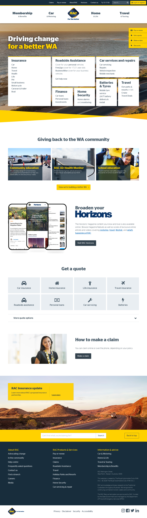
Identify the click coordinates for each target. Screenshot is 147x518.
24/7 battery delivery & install (105, 99)
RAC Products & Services (65, 450)
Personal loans (61, 99)
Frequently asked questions (20, 466)
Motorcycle (16, 86)
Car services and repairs (117, 60)
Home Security (84, 93)
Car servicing (105, 65)
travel (112, 230)
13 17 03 (105, 2)
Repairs (103, 68)
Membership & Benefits (108, 466)
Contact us (94, 2)
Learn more (56, 395)
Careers (11, 479)
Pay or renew (61, 2)
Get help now (61, 79)
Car (13, 65)
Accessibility (87, 511)
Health (14, 74)
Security (76, 511)
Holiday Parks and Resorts (64, 475)
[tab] (22, 15)
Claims (51, 2)
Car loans (59, 96)
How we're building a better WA (73, 187)
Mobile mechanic (107, 74)
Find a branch (14, 475)
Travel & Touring (105, 462)
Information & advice (108, 450)
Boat (13, 92)
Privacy (57, 511)
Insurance (18, 60)
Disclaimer (66, 511)
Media (10, 483)
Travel (14, 71)
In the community (16, 458)
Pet (12, 80)
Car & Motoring (104, 454)
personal (72, 65)
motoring (104, 230)
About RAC (73, 2)
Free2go (59, 68)
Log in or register (138, 2)
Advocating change (16, 454)
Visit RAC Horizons (85, 243)
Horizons (84, 2)
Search (101, 436)
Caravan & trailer (19, 89)
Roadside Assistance (70, 60)
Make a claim (83, 356)
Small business (17, 83)
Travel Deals (127, 96)
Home (14, 68)
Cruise (124, 93)
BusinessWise (61, 71)
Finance (61, 91)
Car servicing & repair (62, 487)
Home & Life (103, 458)
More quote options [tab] (23, 318)
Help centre (13, 462)
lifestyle (119, 230)
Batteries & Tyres (106, 84)
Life (13, 77)
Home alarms (83, 99)
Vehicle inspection (108, 71)
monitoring (86, 102)
